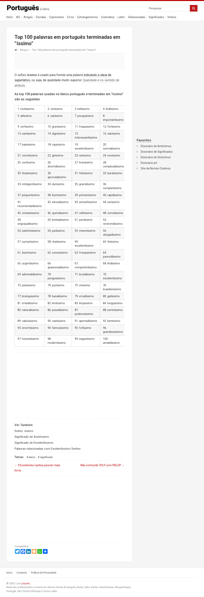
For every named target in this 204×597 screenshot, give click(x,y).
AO (18, 17)
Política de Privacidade (43, 572)
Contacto (22, 572)
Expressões (56, 17)
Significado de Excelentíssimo (34, 443)
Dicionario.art (149, 162)
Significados (156, 17)
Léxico (32, 457)
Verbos (171, 17)
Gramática (107, 17)
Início (9, 17)
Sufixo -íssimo (24, 431)
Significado (46, 457)
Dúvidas (41, 17)
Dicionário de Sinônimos (156, 157)
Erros (70, 17)
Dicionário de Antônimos (156, 146)
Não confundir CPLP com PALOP (102, 465)
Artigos (28, 17)
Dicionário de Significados (157, 151)
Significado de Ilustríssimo (32, 437)
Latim (121, 17)
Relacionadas (136, 17)
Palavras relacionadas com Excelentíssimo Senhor (48, 448)
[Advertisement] (70, 61)
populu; (26, 583)
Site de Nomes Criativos (156, 168)
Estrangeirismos (87, 17)
